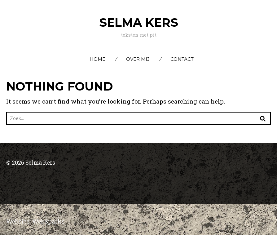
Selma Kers (138, 22)
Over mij (138, 59)
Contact (182, 59)
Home (97, 59)
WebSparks (48, 221)
